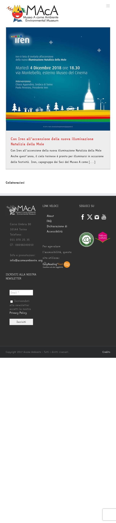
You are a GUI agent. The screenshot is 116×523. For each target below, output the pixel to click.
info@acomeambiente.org (26, 260)
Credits (106, 352)
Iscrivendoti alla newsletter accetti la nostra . (20, 307)
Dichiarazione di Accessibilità (57, 229)
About (50, 216)
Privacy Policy (18, 313)
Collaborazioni (15, 183)
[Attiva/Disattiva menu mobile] (108, 6)
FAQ (49, 221)
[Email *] (21, 292)
